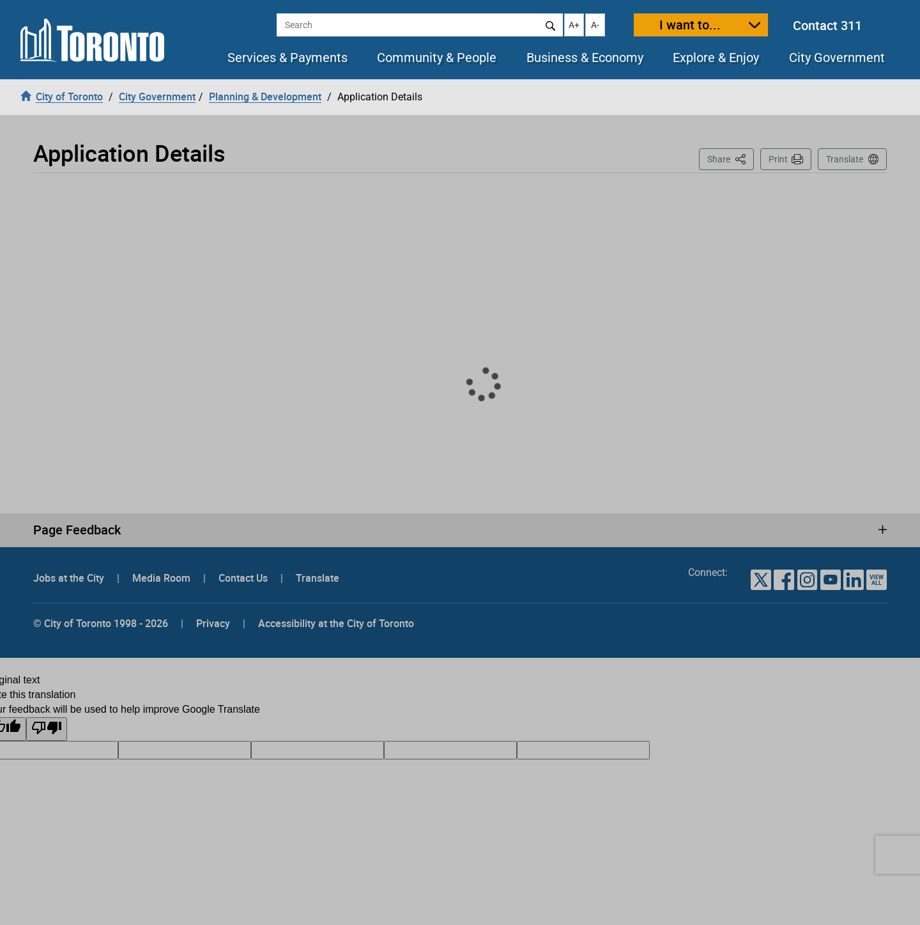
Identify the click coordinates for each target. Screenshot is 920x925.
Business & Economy (584, 58)
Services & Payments (287, 58)
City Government (837, 58)
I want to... (690, 24)
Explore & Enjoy (716, 58)
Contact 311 (827, 25)
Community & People (436, 58)
